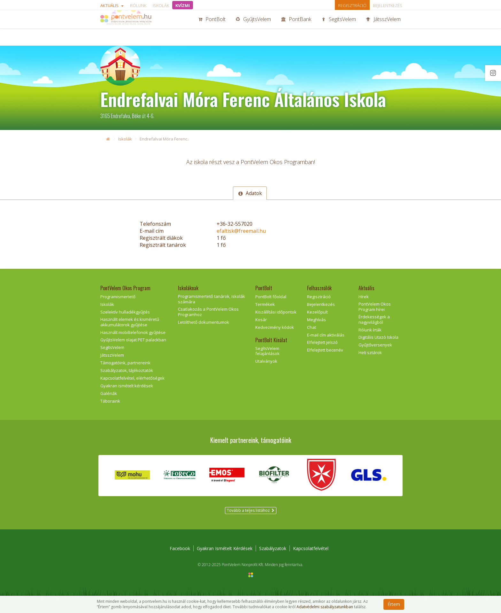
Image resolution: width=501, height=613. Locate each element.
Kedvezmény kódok (274, 327)
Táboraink (110, 401)
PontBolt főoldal (270, 296)
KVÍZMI (182, 5)
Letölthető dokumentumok (203, 322)
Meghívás (316, 319)
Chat (311, 327)
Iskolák (161, 5)
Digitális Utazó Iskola (378, 337)
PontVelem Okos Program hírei (374, 306)
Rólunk (138, 5)
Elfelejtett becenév (325, 350)
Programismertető (117, 296)
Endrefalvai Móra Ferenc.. (164, 139)
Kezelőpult (317, 312)
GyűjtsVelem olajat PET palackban (133, 340)
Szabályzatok (272, 548)
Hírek (363, 296)
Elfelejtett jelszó (322, 342)
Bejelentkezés (387, 5)
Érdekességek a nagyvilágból (374, 319)
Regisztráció (352, 5)
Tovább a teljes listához (250, 510)
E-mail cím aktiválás (325, 335)
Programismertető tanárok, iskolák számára (211, 299)
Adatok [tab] (249, 193)
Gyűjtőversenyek (375, 345)
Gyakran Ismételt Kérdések (224, 548)
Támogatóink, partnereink (125, 363)
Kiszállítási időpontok (276, 312)
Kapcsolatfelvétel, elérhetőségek (132, 378)
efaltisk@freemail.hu (241, 230)
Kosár (261, 319)
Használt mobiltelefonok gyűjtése (133, 332)
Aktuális (112, 5)
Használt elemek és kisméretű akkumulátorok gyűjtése (129, 322)
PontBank (296, 28)
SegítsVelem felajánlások (267, 351)
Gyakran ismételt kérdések (126, 386)
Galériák (108, 393)
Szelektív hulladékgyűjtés (125, 312)
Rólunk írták (370, 330)
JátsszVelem (383, 28)
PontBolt (212, 28)
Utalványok (266, 361)
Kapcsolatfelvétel (310, 548)
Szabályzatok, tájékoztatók (126, 370)
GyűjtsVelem (253, 28)
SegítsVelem (338, 28)
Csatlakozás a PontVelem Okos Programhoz (208, 311)
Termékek (265, 304)
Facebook (180, 548)
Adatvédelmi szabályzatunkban (325, 606)
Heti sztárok (370, 352)
